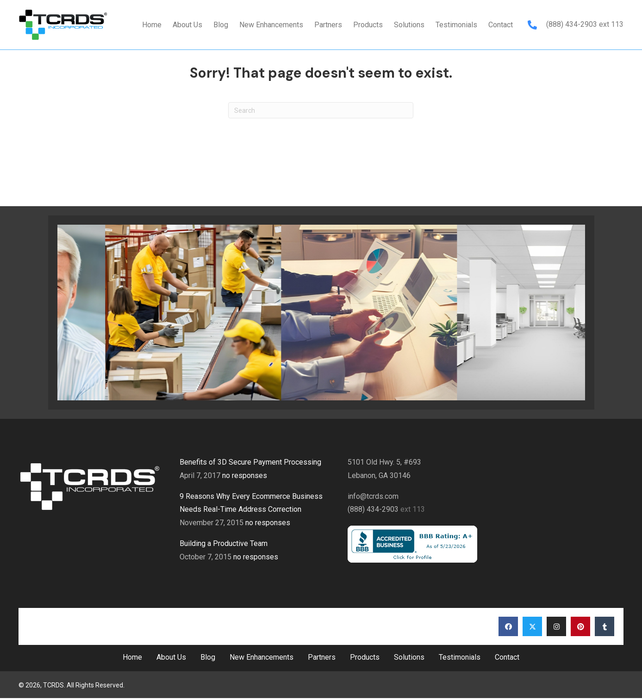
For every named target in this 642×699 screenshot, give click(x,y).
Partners (322, 657)
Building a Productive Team (224, 543)
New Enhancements (261, 657)
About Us (171, 657)
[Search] (320, 110)
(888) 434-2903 (572, 24)
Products (365, 657)
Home (132, 657)
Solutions (409, 657)
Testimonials (459, 657)
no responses (244, 475)
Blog (207, 657)
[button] (508, 626)
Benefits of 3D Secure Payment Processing (250, 462)
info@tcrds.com (373, 496)
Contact (507, 657)
